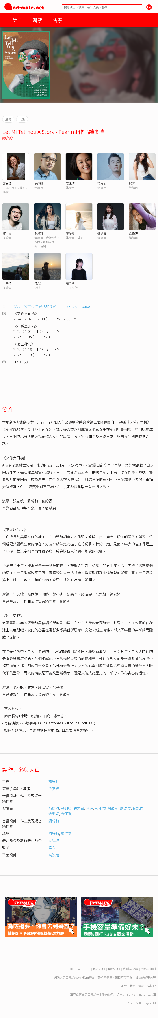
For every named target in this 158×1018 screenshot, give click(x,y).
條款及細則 (148, 969)
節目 (17, 20)
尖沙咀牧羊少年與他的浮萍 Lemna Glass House (51, 306)
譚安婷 (7, 138)
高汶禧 (70, 283)
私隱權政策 (130, 969)
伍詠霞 (101, 233)
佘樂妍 (133, 233)
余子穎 (7, 283)
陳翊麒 (38, 183)
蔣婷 (132, 183)
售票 (57, 20)
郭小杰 (7, 233)
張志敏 (101, 183)
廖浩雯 (70, 233)
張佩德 (70, 183)
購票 (37, 20)
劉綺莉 (38, 233)
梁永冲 (38, 283)
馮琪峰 (53, 840)
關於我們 (99, 969)
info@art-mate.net (137, 994)
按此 (153, 986)
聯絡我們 (114, 969)
